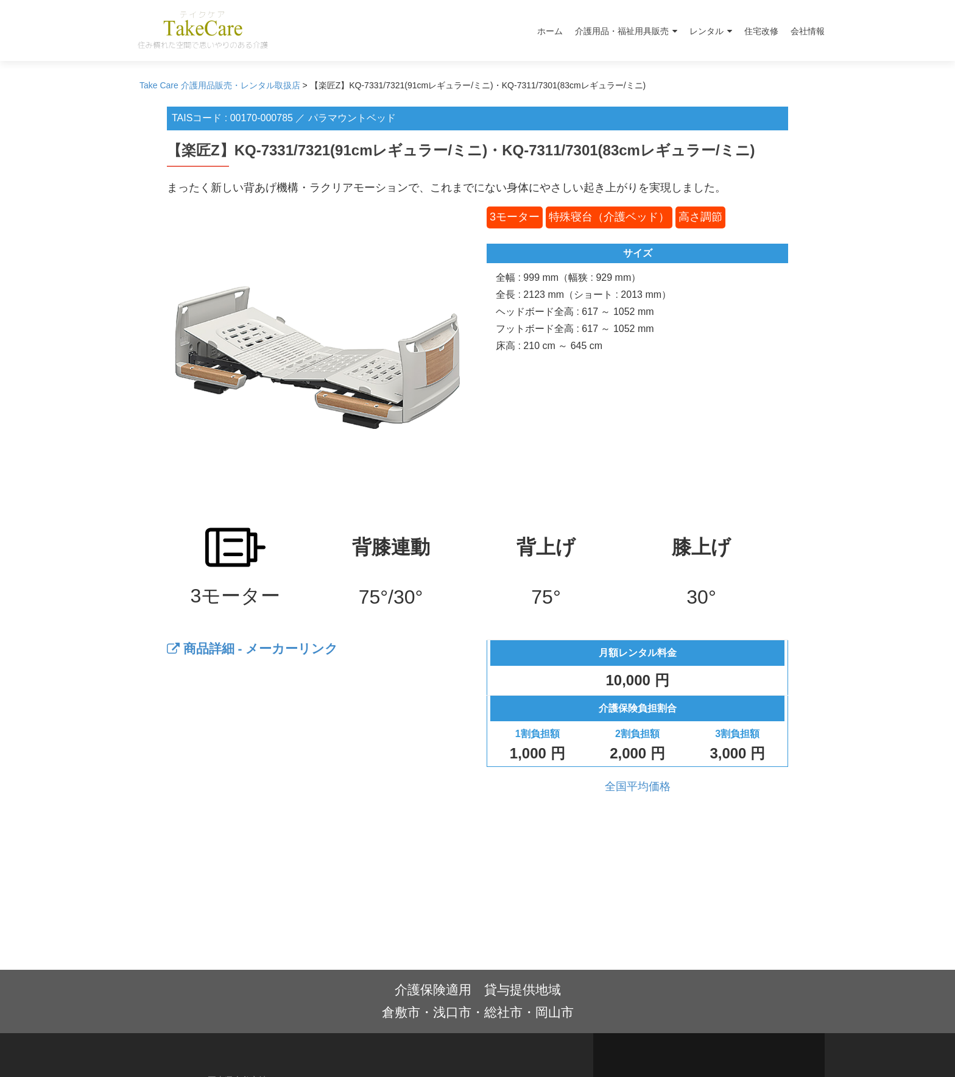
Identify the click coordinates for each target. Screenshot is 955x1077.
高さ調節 (700, 217)
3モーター (515, 217)
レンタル (706, 31)
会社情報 (808, 31)
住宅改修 (761, 31)
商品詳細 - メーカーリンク (253, 648)
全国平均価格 (638, 786)
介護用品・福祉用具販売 (622, 31)
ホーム (550, 31)
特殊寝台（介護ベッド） (609, 217)
